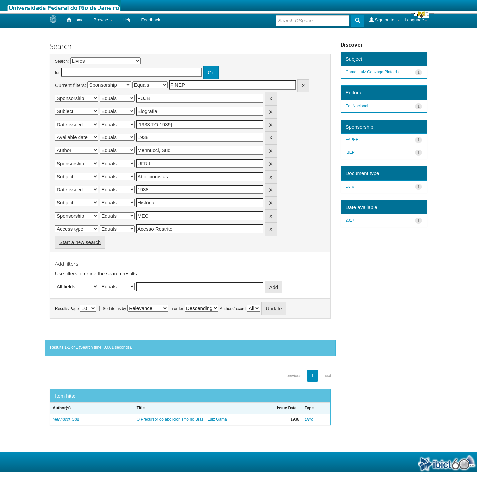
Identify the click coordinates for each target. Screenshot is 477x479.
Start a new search (80, 242)
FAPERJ (353, 139)
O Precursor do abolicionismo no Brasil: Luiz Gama (182, 419)
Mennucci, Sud (66, 419)
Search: (62, 61)
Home (75, 19)
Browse (103, 19)
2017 (350, 220)
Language (416, 19)
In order (176, 308)
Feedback (150, 19)
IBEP (350, 152)
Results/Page (67, 308)
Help (127, 19)
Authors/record (233, 308)
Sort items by (114, 308)
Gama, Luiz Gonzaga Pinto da (372, 72)
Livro (309, 419)
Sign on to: (384, 19)
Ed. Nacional (357, 106)
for (57, 72)
